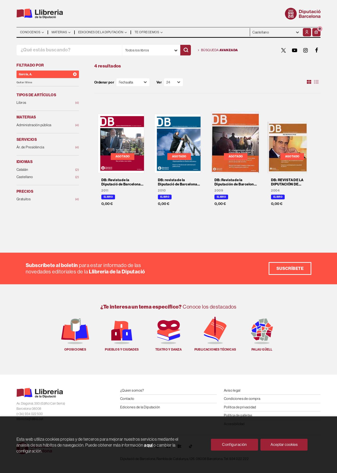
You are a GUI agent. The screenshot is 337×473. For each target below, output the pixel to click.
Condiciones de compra (242, 398)
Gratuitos (42, 199)
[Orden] (132, 82)
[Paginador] (173, 82)
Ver (159, 82)
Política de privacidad (240, 407)
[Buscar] (185, 50)
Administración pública (42, 125)
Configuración (234, 444)
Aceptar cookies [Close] (284, 444)
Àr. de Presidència (42, 147)
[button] (316, 32)
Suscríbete (290, 268)
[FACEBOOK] (317, 50)
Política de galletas (238, 415)
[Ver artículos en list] (316, 82)
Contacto (127, 398)
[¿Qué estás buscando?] (69, 50)
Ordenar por (104, 82)
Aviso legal (232, 390)
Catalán (42, 169)
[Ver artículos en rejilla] (309, 82)
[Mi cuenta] (307, 32)
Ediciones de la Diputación (140, 407)
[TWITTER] (283, 50)
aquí (148, 445)
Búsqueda (218, 50)
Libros (42, 102)
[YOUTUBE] (294, 50)
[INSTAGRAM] (305, 50)
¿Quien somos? (132, 390)
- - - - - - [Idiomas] (276, 32)
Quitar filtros (24, 82)
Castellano (42, 177)
